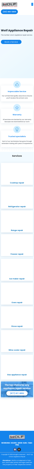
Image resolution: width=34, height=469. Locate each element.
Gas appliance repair (17, 374)
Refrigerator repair (17, 206)
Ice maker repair (17, 278)
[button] (32, 4)
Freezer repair (17, 254)
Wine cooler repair (17, 350)
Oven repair (17, 302)
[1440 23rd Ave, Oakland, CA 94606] (17, 415)
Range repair (17, 230)
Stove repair (17, 326)
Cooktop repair (17, 183)
